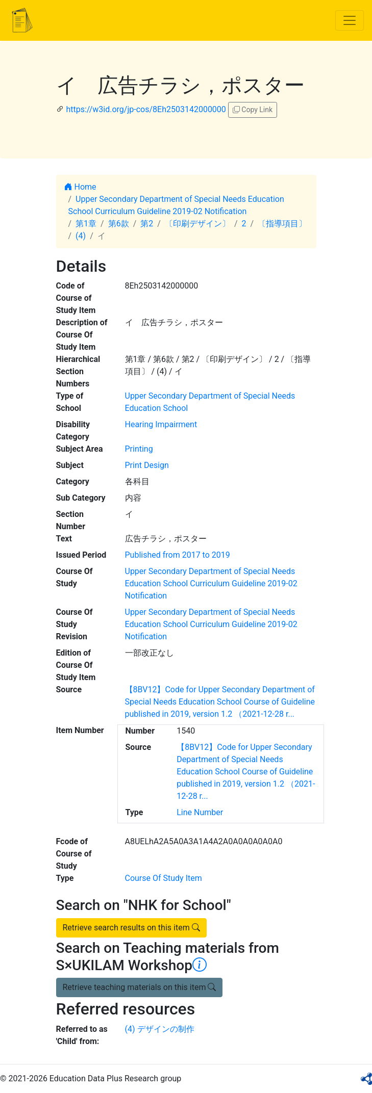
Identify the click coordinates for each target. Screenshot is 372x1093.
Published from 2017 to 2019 (177, 555)
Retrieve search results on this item (131, 927)
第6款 (118, 223)
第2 (146, 223)
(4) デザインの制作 (159, 1029)
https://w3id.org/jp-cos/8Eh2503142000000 (146, 109)
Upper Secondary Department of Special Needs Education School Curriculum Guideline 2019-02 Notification (211, 583)
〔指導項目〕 (282, 223)
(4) (81, 236)
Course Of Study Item (163, 878)
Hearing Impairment (161, 424)
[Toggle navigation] (349, 20)
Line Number (200, 812)
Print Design (147, 465)
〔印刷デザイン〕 (197, 223)
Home (80, 187)
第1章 (86, 223)
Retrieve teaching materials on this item (139, 987)
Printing (139, 449)
